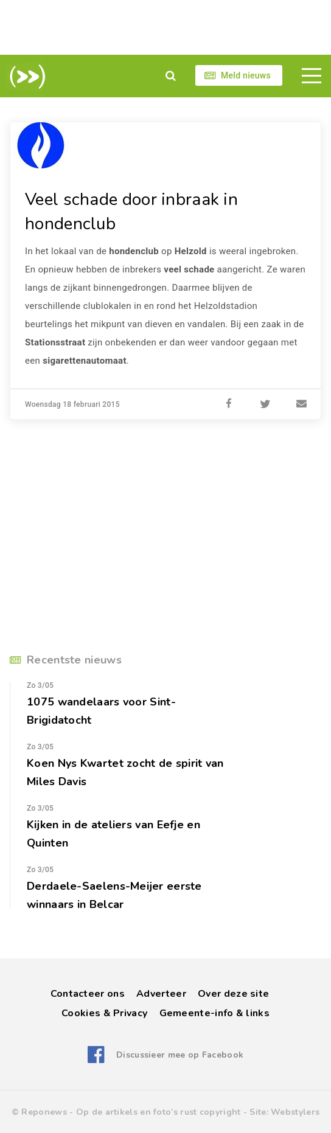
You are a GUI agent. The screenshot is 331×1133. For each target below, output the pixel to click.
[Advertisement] (165, 27)
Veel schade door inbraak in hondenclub (131, 211)
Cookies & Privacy (104, 1013)
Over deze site (233, 993)
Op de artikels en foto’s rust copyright (158, 1112)
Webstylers (295, 1112)
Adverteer (161, 993)
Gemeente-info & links (214, 1013)
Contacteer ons (88, 993)
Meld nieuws (246, 75)
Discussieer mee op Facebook (179, 1055)
